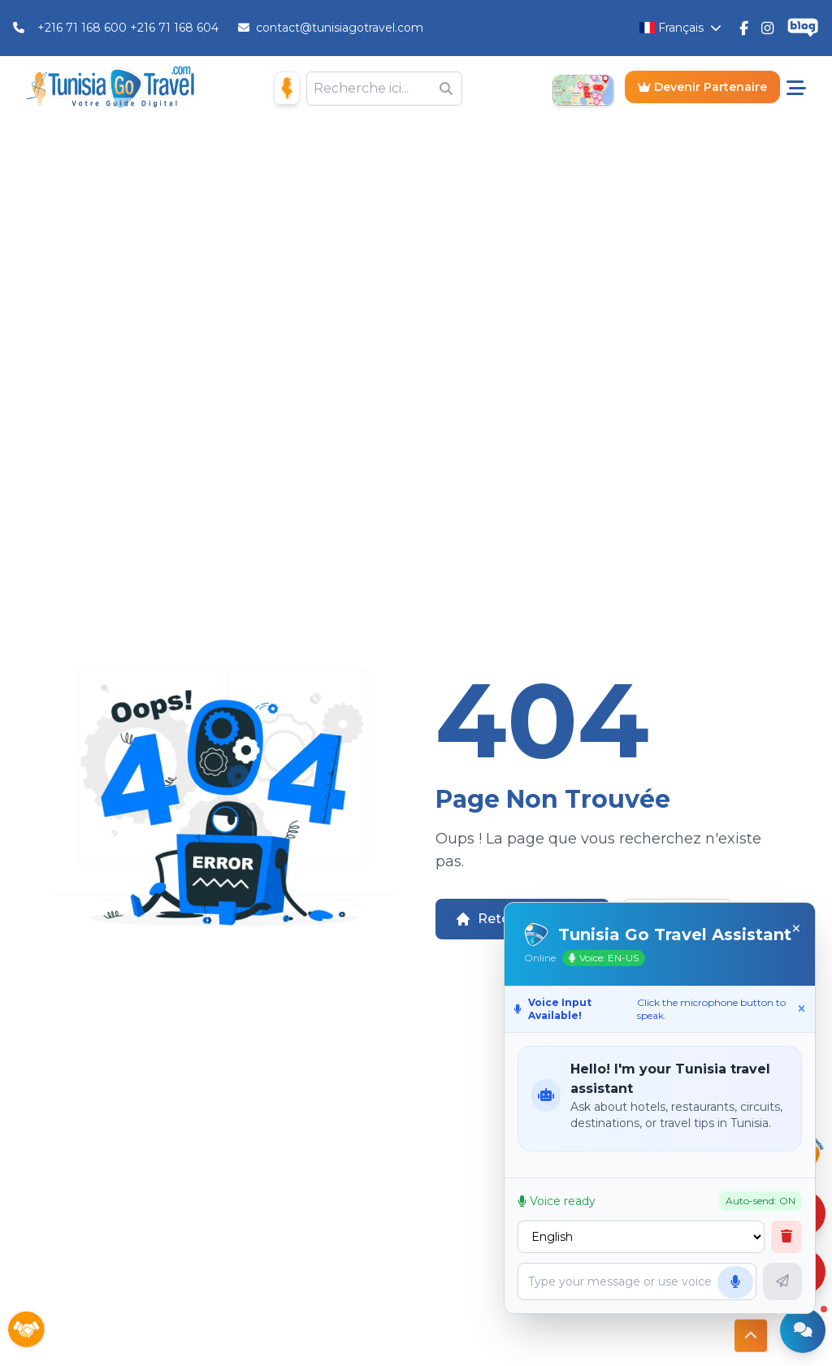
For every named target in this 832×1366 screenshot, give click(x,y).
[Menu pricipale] (796, 88)
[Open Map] (582, 88)
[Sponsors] (26, 1330)
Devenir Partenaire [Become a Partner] (702, 87)
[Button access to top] (750, 1332)
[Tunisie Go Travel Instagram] (767, 28)
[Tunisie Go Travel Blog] (802, 28)
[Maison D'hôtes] (287, 88)
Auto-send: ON (760, 1201)
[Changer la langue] (680, 28)
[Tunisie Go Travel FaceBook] (743, 28)
